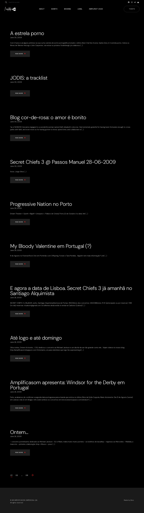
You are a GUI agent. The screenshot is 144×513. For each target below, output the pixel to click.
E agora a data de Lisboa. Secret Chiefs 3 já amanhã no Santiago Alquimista (71, 291)
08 (27, 475)
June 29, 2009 (16, 208)
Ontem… (19, 432)
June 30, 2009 (16, 37)
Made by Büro (129, 500)
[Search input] (17, 2)
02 (17, 475)
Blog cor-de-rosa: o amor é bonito (48, 117)
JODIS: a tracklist (28, 77)
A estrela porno (27, 33)
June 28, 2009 (15, 297)
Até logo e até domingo (36, 337)
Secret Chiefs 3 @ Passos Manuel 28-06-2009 (63, 162)
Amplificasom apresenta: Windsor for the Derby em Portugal (67, 385)
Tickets (132, 9)
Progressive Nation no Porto (41, 204)
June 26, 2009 (15, 342)
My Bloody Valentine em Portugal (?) (50, 246)
